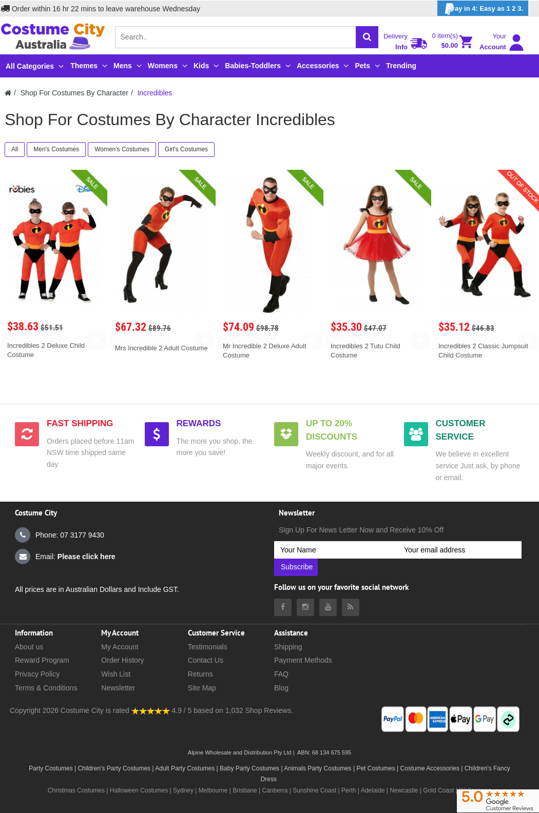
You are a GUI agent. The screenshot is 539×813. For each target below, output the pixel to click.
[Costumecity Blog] (350, 607)
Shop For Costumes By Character (74, 93)
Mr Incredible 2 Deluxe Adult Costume (264, 350)
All (14, 149)
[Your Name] (336, 550)
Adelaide (373, 790)
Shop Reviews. (269, 710)
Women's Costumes (121, 149)
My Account (119, 647)
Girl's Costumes (186, 149)
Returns (200, 674)
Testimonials (207, 647)
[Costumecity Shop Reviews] (150, 710)
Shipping (288, 647)
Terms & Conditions (46, 688)
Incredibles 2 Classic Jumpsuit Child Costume (483, 350)
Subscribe (297, 567)
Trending (401, 66)
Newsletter (118, 688)
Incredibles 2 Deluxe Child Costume (46, 350)
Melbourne (213, 790)
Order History (122, 660)
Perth (348, 790)
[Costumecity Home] (8, 93)
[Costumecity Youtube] (328, 607)
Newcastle (405, 790)
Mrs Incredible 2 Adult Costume (161, 348)
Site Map (202, 688)
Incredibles (155, 93)
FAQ (281, 674)
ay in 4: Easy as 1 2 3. (482, 9)
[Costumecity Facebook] (283, 607)
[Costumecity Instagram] (305, 607)
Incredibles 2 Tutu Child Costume (365, 350)
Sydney (183, 790)
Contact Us (205, 660)
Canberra (274, 790)
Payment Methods (303, 660)
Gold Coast (438, 790)
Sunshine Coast (314, 790)
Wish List (115, 674)
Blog (281, 688)
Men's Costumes (56, 149)
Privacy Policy (37, 674)
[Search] (367, 37)
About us (29, 647)
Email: (65, 556)
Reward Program (42, 660)
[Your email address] (460, 550)
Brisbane (245, 790)
